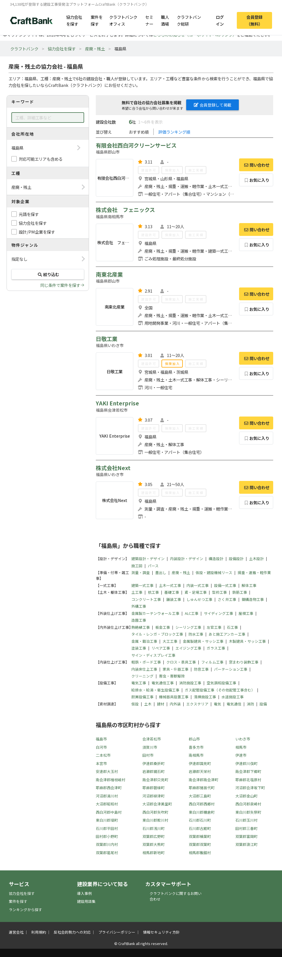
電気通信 (234, 704)
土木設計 (256, 558)
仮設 (135, 704)
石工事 (232, 627)
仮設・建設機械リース (214, 572)
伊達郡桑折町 (153, 763)
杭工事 (153, 592)
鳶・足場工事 (195, 592)
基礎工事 (171, 592)
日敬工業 (106, 339)
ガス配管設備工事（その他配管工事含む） (220, 690)
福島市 (101, 739)
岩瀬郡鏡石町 (153, 771)
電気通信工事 (163, 682)
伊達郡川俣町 (246, 763)
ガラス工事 (216, 648)
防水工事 (195, 634)
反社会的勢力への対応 (72, 932)
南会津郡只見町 (155, 779)
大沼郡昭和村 (107, 804)
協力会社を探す (74, 20)
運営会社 (16, 932)
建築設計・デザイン (148, 558)
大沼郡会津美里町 (157, 804)
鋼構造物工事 (253, 599)
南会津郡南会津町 (203, 779)
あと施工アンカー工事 (227, 634)
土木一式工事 (170, 585)
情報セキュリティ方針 (161, 932)
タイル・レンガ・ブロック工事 (157, 634)
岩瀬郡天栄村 (200, 771)
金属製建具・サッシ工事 (203, 641)
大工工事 (170, 641)
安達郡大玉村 (107, 771)
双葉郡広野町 (153, 836)
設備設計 (236, 558)
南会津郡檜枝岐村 (110, 779)
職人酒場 (165, 20)
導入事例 (84, 893)
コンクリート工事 (146, 599)
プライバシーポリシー (116, 932)
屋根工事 (246, 613)
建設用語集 (86, 901)
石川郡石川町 (200, 820)
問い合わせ (256, 165)
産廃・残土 (95, 49)
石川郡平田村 (107, 828)
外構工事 (138, 606)
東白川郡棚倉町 (202, 812)
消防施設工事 (190, 682)
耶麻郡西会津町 (109, 787)
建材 (160, 704)
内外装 (175, 704)
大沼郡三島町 (200, 796)
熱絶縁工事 (140, 627)
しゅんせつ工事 (199, 599)
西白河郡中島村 (109, 812)
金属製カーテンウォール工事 (155, 613)
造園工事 (138, 620)
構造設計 (216, 558)
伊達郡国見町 (200, 763)
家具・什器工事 (175, 669)
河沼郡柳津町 (153, 796)
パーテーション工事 (230, 669)
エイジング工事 (188, 648)
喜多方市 (196, 747)
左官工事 (214, 627)
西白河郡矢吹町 (155, 812)
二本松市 (103, 755)
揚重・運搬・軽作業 (254, 572)
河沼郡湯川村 (107, 796)
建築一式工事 (142, 585)
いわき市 (242, 739)
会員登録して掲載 (212, 105)
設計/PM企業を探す (37, 232)
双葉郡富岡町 (246, 836)
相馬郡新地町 (153, 852)
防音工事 (201, 669)
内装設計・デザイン (186, 558)
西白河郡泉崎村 (248, 804)
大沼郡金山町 (246, 796)
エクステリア (197, 704)
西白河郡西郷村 (202, 804)
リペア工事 (161, 648)
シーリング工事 (188, 627)
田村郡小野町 (107, 836)
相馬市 (240, 747)
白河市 (101, 747)
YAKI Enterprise (117, 403)
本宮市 (101, 763)
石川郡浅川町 (153, 828)
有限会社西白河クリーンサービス (136, 145)
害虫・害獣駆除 (172, 676)
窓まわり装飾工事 (243, 662)
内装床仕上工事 (144, 669)
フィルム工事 (212, 662)
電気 (217, 704)
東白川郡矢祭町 (248, 812)
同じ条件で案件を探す (60, 285)
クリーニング (142, 676)
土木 (148, 704)
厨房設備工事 (142, 696)
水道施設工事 (232, 696)
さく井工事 (227, 599)
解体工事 (249, 585)
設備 (263, 704)
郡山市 (194, 739)
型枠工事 (219, 592)
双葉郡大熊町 (153, 844)
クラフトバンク (24, 49)
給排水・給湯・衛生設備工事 (155, 690)
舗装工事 (173, 599)
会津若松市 (151, 739)
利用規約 (38, 932)
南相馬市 (196, 755)
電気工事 (138, 682)
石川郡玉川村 (246, 820)
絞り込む (47, 274)
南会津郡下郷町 (248, 771)
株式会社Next (113, 468)
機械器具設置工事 (173, 696)
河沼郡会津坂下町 (250, 787)
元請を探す (29, 214)
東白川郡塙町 (107, 820)
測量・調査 (140, 572)
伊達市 (240, 755)
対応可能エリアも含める (41, 159)
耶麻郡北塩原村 (248, 779)
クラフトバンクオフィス (123, 20)
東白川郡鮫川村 (155, 820)
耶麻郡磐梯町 (153, 787)
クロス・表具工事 (181, 662)
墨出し (160, 572)
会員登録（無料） (254, 20)
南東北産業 (109, 274)
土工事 (136, 592)
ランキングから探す (25, 909)
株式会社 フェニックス (125, 210)
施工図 (136, 565)
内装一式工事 (197, 585)
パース (153, 565)
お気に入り (256, 180)
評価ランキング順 (174, 132)
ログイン (220, 20)
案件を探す (97, 20)
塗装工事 (138, 648)
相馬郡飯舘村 (200, 852)
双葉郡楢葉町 (200, 836)
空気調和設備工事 (221, 682)
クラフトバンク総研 (189, 20)
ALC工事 (191, 613)
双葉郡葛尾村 (107, 852)
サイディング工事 (218, 613)
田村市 (148, 755)
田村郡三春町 (246, 828)
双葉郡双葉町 (200, 844)
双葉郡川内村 (107, 844)
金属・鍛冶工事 (144, 641)
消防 (250, 704)
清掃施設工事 (205, 696)
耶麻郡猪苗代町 (202, 787)
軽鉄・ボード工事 (146, 662)
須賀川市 (149, 747)
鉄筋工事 (239, 592)
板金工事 (162, 627)
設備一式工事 (225, 585)
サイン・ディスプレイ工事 (153, 655)
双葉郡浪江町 (246, 844)
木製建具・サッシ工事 (247, 641)
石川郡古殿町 (200, 828)
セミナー (149, 20)
